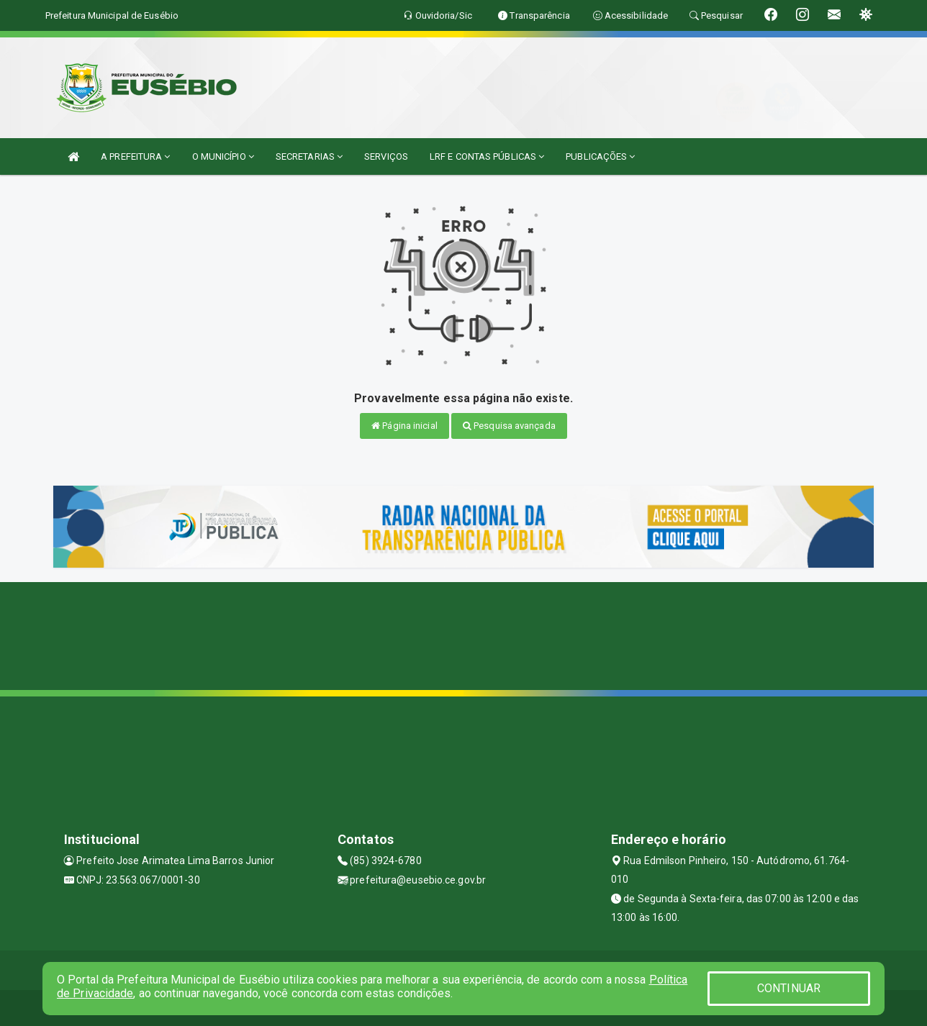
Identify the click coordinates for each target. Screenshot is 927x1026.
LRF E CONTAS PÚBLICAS (487, 156)
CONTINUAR (788, 988)
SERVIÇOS (386, 156)
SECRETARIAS (309, 156)
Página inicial (404, 425)
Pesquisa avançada (509, 425)
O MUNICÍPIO (223, 156)
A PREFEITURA (135, 156)
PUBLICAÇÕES (600, 156)
